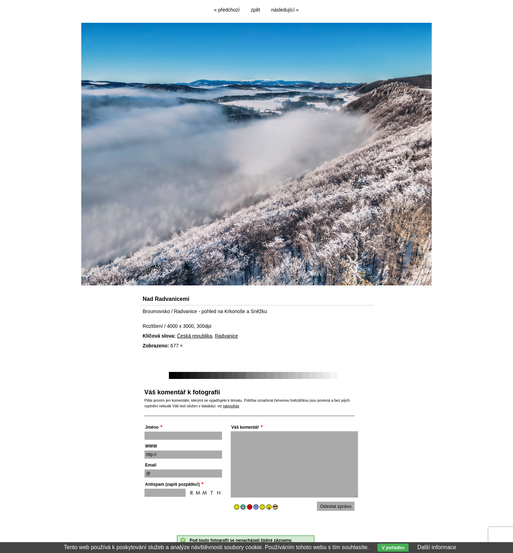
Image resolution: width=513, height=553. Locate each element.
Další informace (436, 547)
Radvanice (226, 336)
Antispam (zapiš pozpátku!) (172, 484)
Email (150, 465)
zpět (255, 10)
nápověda (231, 406)
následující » (285, 10)
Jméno (152, 427)
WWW (151, 446)
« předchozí (227, 10)
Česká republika (194, 336)
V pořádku (393, 547)
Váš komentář (245, 427)
